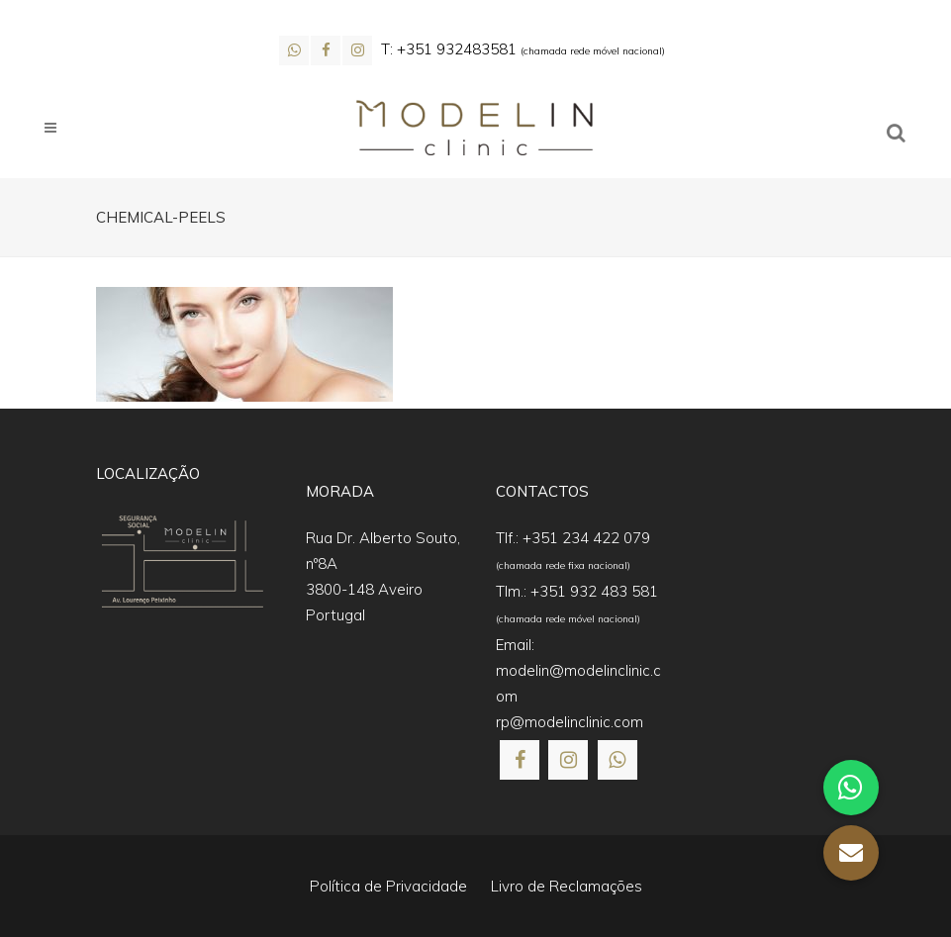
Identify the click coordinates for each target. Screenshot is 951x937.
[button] (851, 853)
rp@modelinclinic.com (569, 721)
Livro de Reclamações (566, 886)
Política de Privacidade (388, 886)
